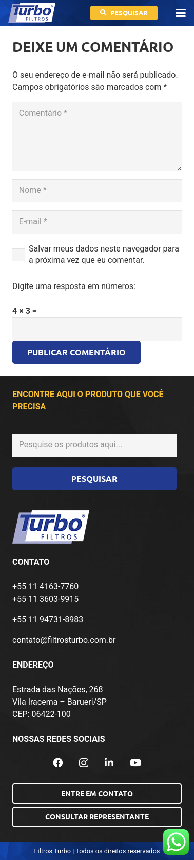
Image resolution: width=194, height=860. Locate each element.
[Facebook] (58, 762)
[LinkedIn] (109, 762)
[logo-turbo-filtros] (31, 13)
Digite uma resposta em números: (73, 286)
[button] (180, 13)
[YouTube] (135, 762)
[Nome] (97, 190)
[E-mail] (97, 222)
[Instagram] (83, 763)
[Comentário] (97, 136)
